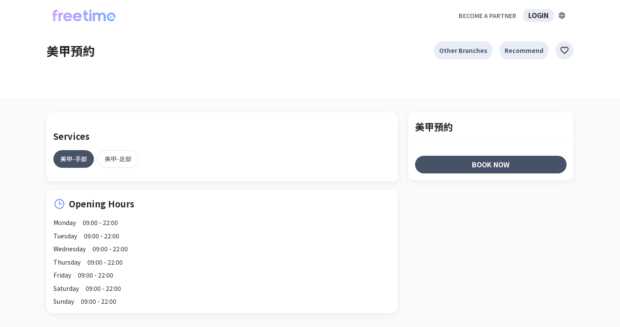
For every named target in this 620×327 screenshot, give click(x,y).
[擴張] (561, 15)
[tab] (73, 158)
